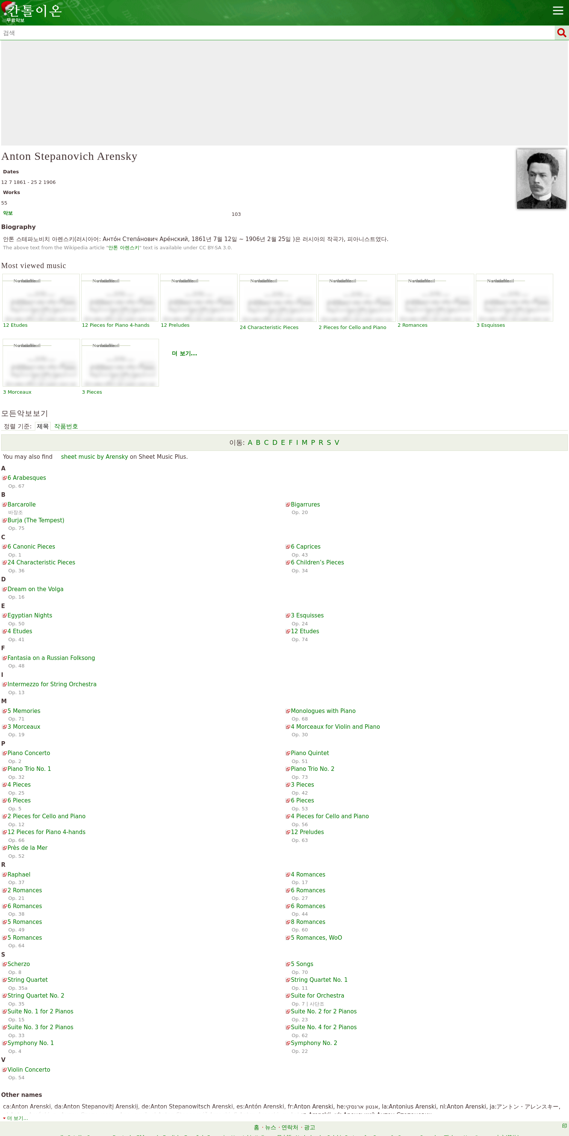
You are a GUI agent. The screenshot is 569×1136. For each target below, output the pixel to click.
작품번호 (66, 426)
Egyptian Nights (30, 615)
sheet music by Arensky (94, 456)
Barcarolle (22, 504)
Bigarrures (305, 504)
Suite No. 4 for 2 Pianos (324, 1027)
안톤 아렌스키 (123, 247)
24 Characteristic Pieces (269, 327)
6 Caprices (306, 546)
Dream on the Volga (36, 589)
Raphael (19, 874)
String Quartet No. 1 (319, 980)
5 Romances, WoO (316, 937)
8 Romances (308, 922)
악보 (8, 213)
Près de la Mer (27, 848)
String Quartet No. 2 (36, 995)
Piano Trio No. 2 (312, 769)
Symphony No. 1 (31, 1043)
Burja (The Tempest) (36, 520)
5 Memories (24, 711)
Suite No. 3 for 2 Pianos (40, 1027)
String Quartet (28, 980)
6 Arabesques (27, 478)
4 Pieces (19, 784)
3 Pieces (92, 392)
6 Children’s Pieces (317, 562)
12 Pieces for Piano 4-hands (116, 325)
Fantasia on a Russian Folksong (51, 658)
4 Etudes (20, 631)
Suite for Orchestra (317, 995)
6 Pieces (19, 800)
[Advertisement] (284, 93)
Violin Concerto (29, 1069)
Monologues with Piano (323, 711)
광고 (309, 1127)
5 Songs (302, 964)
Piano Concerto (29, 753)
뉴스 (270, 1127)
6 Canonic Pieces (31, 546)
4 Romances (308, 874)
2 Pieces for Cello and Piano (352, 327)
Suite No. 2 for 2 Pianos (324, 1011)
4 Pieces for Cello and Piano (330, 816)
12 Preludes (175, 325)
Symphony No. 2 (314, 1043)
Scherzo (19, 964)
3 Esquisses (491, 325)
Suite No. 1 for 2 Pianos (40, 1011)
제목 (43, 426)
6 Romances (308, 890)
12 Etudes (15, 325)
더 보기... (184, 353)
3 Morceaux (17, 392)
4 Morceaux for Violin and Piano (335, 726)
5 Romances (25, 922)
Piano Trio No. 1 (29, 769)
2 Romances (413, 325)
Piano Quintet (310, 753)
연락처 (289, 1127)
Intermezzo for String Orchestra (52, 684)
